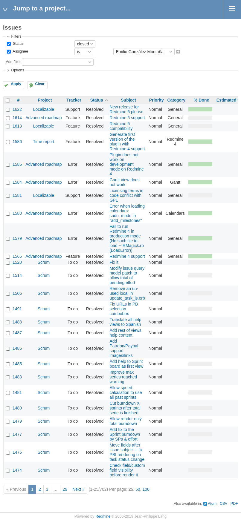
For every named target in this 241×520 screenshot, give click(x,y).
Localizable (43, 109)
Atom (212, 503)
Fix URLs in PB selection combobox (123, 309)
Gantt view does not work (124, 182)
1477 (17, 434)
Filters (16, 36)
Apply (16, 84)
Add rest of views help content (125, 333)
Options (17, 70)
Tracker (73, 100)
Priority (156, 100)
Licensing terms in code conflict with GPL (126, 195)
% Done (201, 100)
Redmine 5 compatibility (120, 126)
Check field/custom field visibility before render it (127, 470)
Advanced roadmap (43, 117)
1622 (17, 109)
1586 (17, 141)
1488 (17, 322)
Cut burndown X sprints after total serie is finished (125, 408)
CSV (224, 503)
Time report (43, 141)
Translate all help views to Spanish (125, 322)
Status (17, 44)
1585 (17, 164)
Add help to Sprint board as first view (126, 364)
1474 (17, 470)
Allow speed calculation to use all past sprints (125, 392)
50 (137, 489)
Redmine (102, 516)
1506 (17, 293)
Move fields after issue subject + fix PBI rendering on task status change (126, 452)
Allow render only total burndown (125, 421)
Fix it (113, 262)
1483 (17, 377)
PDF (234, 503)
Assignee (20, 52)
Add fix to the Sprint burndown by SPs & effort (124, 434)
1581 (17, 195)
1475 (17, 452)
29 (65, 489)
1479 (17, 421)
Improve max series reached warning (123, 377)
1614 (17, 117)
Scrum (44, 262)
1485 (17, 363)
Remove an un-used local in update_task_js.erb (127, 293)
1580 (17, 213)
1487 (17, 332)
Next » (78, 489)
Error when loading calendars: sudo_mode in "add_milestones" (127, 213)
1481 (17, 392)
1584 (17, 182)
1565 (17, 256)
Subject (128, 100)
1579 (17, 238)
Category (176, 100)
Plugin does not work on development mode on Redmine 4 (126, 164)
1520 (17, 262)
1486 (17, 348)
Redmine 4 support (127, 256)
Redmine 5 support (127, 117)
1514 (17, 275)
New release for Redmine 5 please (126, 109)
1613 (17, 126)
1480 (17, 408)
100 (145, 489)
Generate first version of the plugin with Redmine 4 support (127, 141)
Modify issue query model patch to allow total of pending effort (126, 275)
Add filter (13, 62)
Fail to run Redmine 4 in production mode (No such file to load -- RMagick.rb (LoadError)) (126, 238)
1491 (17, 308)
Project (45, 100)
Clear (40, 84)
